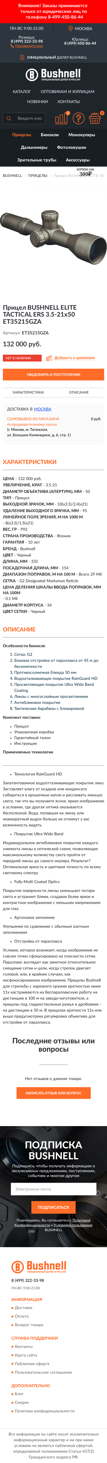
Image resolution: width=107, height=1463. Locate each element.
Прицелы (21, 135)
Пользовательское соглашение (43, 1373)
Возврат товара (29, 1325)
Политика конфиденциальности (44, 1411)
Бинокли (50, 135)
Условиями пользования (73, 1225)
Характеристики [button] (28, 392)
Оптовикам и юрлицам (67, 92)
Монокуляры (81, 135)
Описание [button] (79, 392)
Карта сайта (26, 1355)
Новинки (37, 102)
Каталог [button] (22, 92)
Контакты (69, 102)
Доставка (23, 1308)
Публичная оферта (32, 1364)
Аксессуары (78, 160)
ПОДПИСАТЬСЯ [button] (53, 1208)
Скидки (22, 1403)
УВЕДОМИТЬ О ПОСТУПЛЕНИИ (53, 374)
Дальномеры (34, 147)
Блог (19, 1394)
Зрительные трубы (36, 160)
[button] (27, 45)
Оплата (22, 1317)
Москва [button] (42, 409)
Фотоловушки (71, 147)
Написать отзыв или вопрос (54, 1093)
